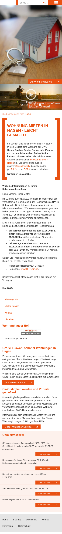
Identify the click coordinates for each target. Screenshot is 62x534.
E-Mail (27, 169)
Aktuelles (9, 319)
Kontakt (8, 312)
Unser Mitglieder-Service (18, 426)
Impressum (7, 526)
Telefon (14, 169)
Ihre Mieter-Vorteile (15, 382)
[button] (4, 97)
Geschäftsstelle (23, 166)
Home (7, 2)
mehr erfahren (44, 454)
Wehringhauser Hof (15, 325)
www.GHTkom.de (29, 269)
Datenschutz (24, 526)
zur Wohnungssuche (41, 81)
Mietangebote (11, 299)
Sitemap (17, 519)
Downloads (31, 519)
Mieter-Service (12, 306)
